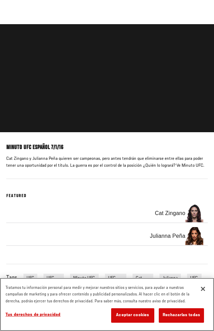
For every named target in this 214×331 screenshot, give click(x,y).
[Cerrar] (203, 288)
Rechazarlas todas (181, 315)
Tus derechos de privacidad (33, 315)
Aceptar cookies (132, 315)
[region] (107, 304)
